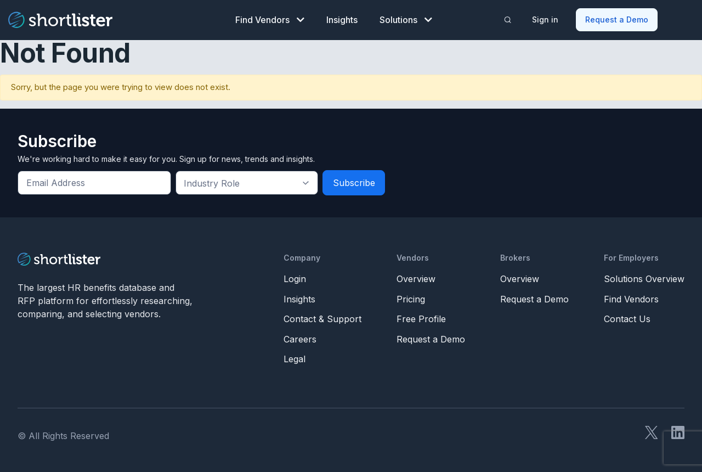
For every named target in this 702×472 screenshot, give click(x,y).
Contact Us (627, 318)
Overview (416, 278)
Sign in (545, 19)
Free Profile (421, 318)
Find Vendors (269, 19)
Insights (342, 19)
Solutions (406, 19)
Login (295, 278)
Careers (300, 339)
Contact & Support (322, 318)
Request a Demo (616, 19)
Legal (294, 358)
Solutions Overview (644, 278)
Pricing (411, 299)
